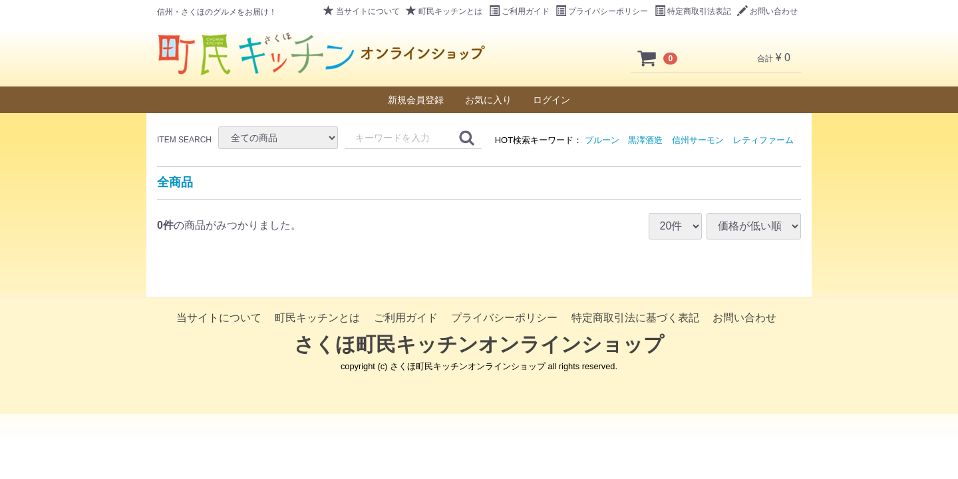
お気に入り (488, 99)
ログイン (551, 99)
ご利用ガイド (519, 11)
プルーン (602, 140)
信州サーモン (698, 140)
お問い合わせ (767, 11)
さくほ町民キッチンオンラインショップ (479, 344)
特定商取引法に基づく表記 (635, 317)
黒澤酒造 (645, 140)
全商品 (175, 182)
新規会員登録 (416, 99)
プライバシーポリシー (602, 11)
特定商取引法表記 (693, 11)
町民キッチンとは (444, 11)
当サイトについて (361, 11)
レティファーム (763, 140)
